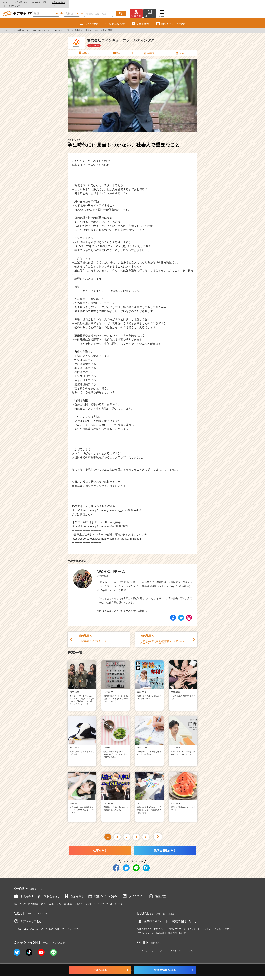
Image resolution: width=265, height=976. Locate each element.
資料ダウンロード (192, 925)
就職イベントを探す (102, 892)
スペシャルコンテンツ (51, 900)
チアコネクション (145, 929)
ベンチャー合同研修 (211, 925)
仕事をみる (100, 847)
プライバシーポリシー (72, 925)
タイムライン (133, 892)
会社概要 (18, 925)
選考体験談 (33, 900)
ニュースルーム (31, 925)
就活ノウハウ (20, 900)
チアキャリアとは (28, 917)
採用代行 (183, 929)
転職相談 (79, 900)
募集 (116, 49)
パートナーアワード (188, 947)
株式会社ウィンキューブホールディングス (31, 27)
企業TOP (84, 49)
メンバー (181, 49)
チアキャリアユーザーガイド (111, 900)
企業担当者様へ (251, 2)
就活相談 (68, 900)
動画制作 (172, 929)
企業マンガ (90, 900)
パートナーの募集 (168, 947)
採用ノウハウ (175, 925)
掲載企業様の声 (144, 925)
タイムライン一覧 (61, 27)
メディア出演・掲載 (50, 925)
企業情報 (148, 49)
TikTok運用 (161, 929)
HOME (5, 27)
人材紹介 (227, 925)
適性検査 (157, 892)
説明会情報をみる (165, 847)
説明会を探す (48, 892)
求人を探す (24, 892)
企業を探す (74, 892)
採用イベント (160, 925)
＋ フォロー (94, 42)
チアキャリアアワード (147, 947)
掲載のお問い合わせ (181, 917)
